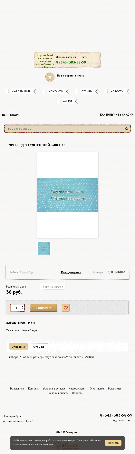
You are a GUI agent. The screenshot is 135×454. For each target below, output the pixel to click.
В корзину (43, 308)
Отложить (66, 308)
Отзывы (86, 91)
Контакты (56, 91)
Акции (67, 101)
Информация (21, 91)
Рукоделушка (71, 272)
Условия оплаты (58, 393)
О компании (97, 388)
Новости (117, 91)
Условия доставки (54, 388)
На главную (17, 388)
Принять (113, 442)
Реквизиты (114, 388)
